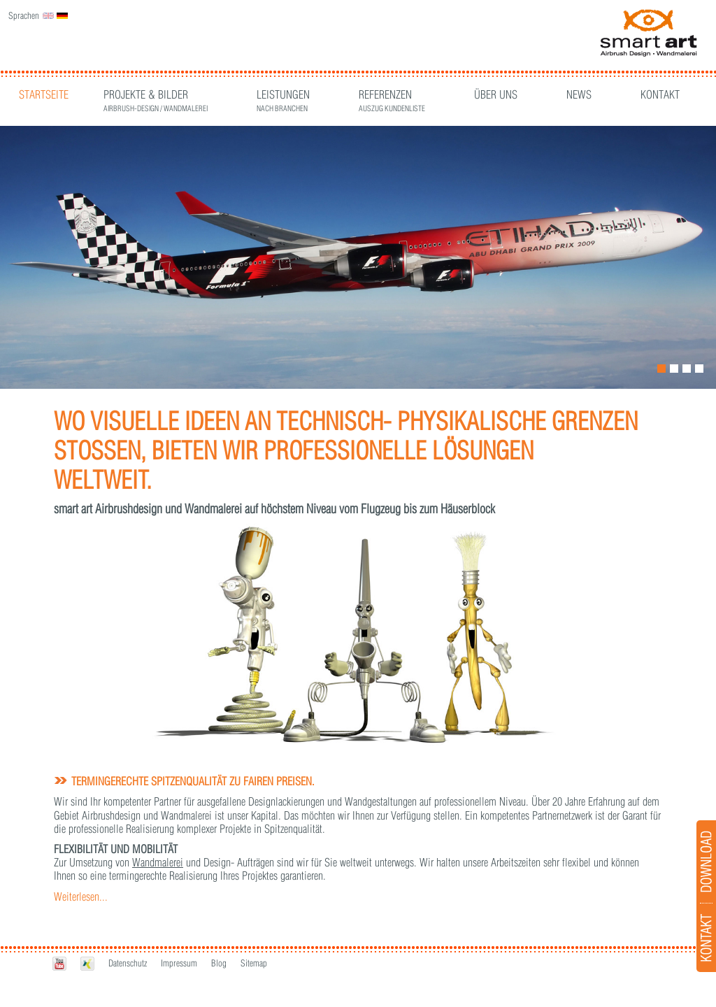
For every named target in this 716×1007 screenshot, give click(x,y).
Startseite (44, 94)
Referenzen (392, 96)
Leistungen (283, 96)
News (579, 94)
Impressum (179, 963)
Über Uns (495, 94)
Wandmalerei (157, 862)
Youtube (59, 964)
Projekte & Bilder (155, 96)
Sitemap (254, 963)
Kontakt (660, 94)
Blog (219, 963)
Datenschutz (127, 963)
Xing (87, 964)
